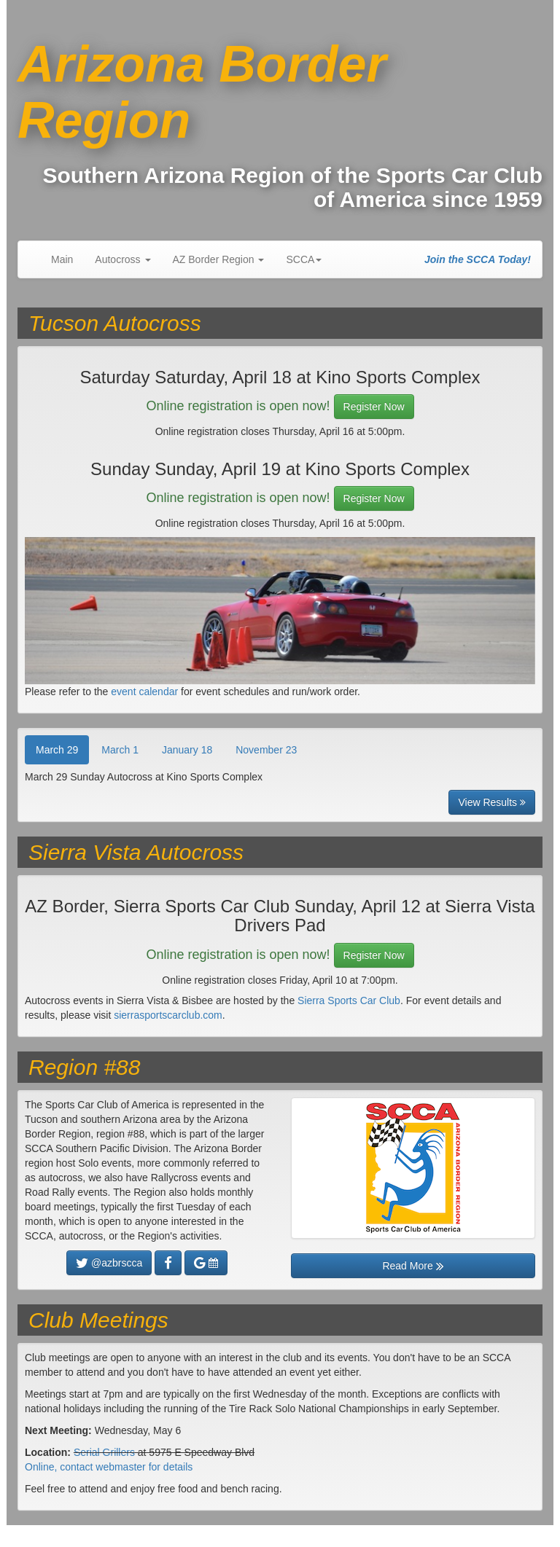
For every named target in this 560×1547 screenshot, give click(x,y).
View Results (492, 802)
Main (62, 259)
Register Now (374, 406)
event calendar (144, 691)
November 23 (266, 750)
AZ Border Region (219, 259)
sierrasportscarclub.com (168, 1015)
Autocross (122, 259)
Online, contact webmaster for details (108, 1467)
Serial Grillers (104, 1452)
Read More (412, 1266)
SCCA (304, 259)
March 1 (120, 750)
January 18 (187, 750)
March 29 (57, 750)
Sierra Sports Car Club (349, 1000)
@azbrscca (109, 1263)
